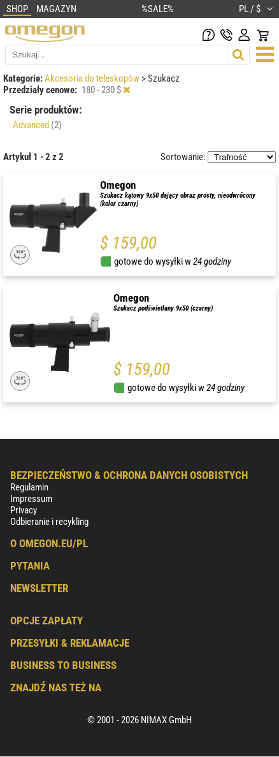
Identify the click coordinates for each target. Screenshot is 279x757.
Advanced (37, 125)
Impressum (31, 498)
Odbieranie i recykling (49, 521)
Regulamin (29, 487)
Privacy (23, 510)
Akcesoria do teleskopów (93, 78)
